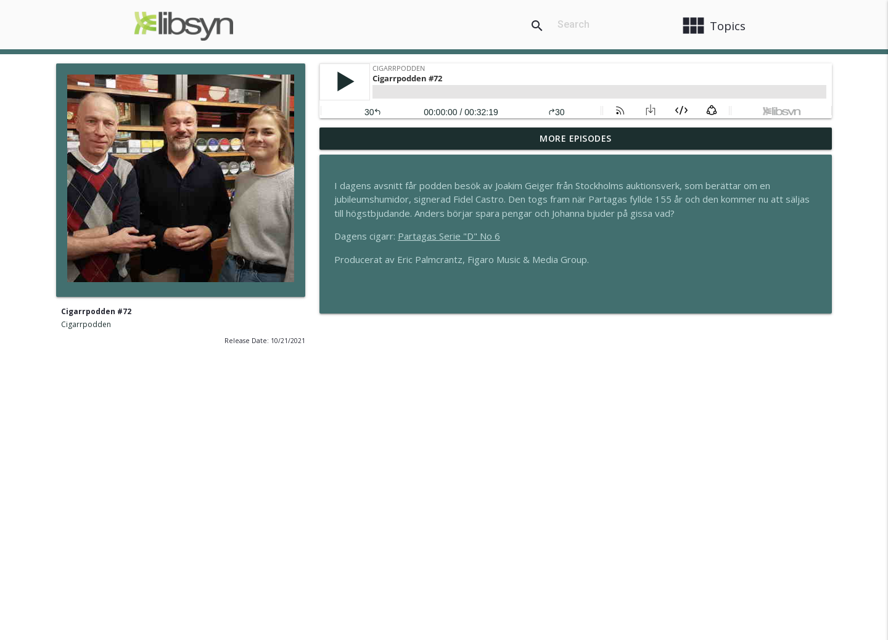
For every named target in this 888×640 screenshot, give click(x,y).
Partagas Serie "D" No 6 (449, 236)
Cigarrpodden (86, 324)
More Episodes (576, 138)
